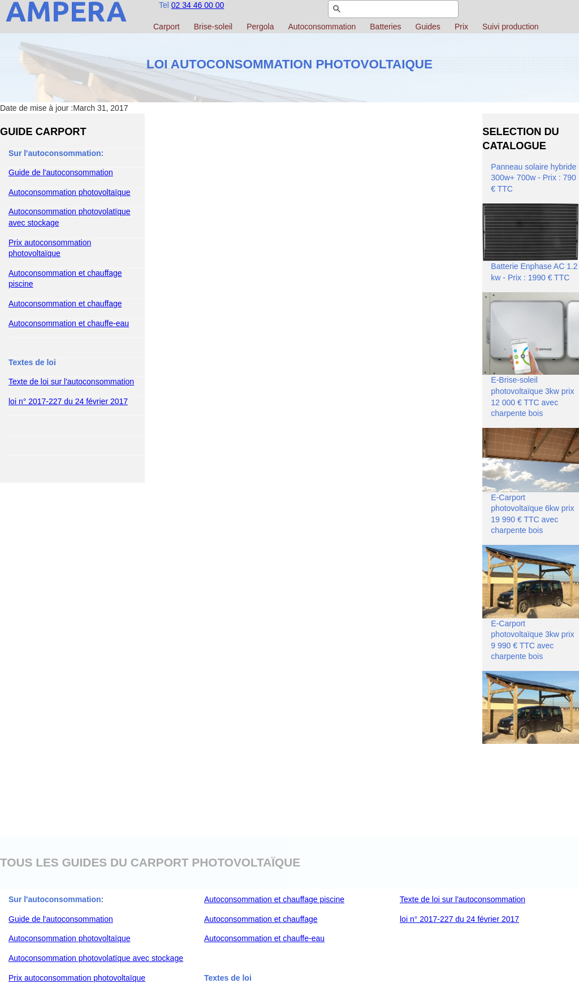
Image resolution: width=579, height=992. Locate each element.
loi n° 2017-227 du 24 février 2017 (68, 401)
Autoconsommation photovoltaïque (69, 192)
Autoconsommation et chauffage (65, 303)
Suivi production (510, 26)
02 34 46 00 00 (197, 5)
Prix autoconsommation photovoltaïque (76, 977)
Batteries (385, 26)
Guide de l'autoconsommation (60, 172)
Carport (166, 26)
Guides (428, 26)
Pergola (260, 26)
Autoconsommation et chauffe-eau (68, 323)
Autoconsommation (322, 26)
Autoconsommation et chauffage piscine (274, 899)
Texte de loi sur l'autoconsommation (71, 381)
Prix (461, 26)
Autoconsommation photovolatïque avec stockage (95, 958)
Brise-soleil (213, 26)
